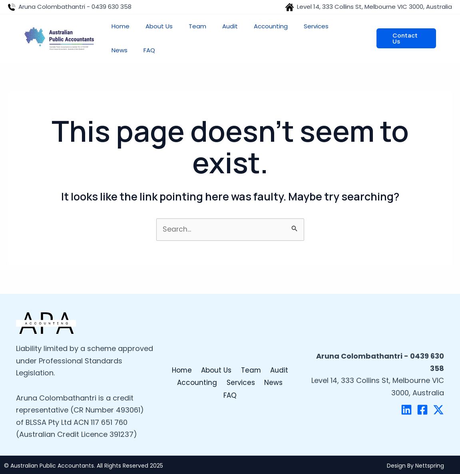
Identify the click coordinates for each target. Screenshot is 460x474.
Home (183, 376)
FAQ (286, 389)
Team (251, 376)
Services (230, 389)
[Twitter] (438, 409)
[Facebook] (422, 409)
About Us (217, 376)
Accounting (187, 389)
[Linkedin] (406, 409)
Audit (278, 376)
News (261, 389)
